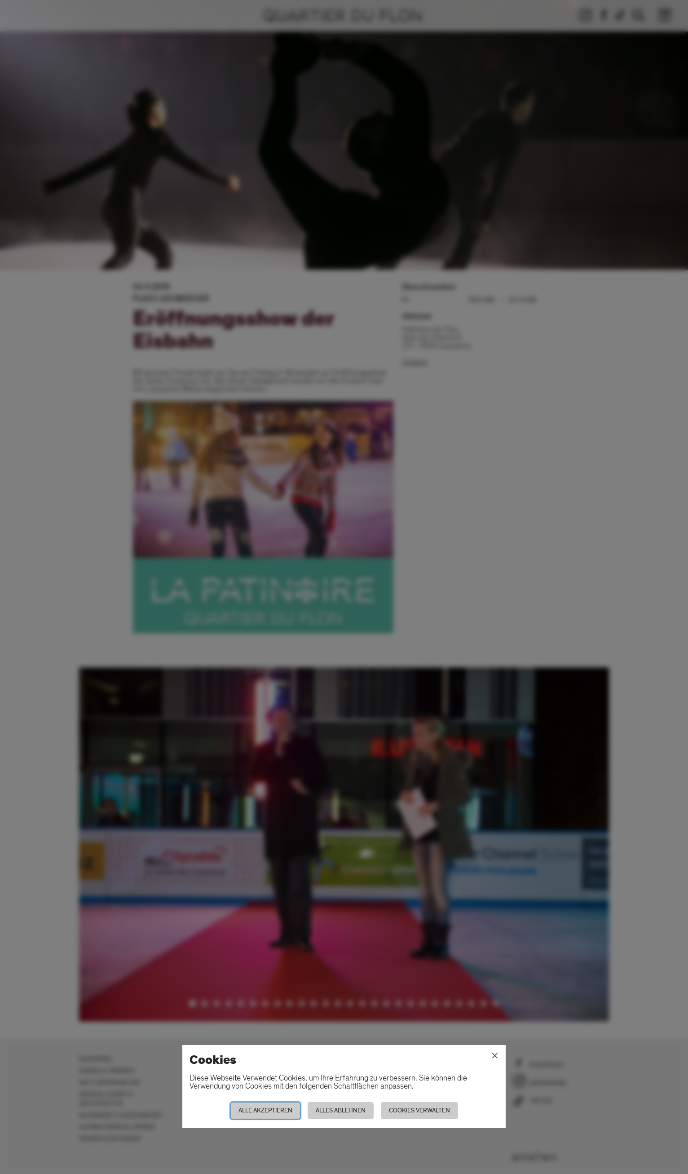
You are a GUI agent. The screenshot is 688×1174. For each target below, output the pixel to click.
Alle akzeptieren (265, 1110)
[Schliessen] (495, 1056)
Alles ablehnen (341, 1110)
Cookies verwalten (419, 1110)
